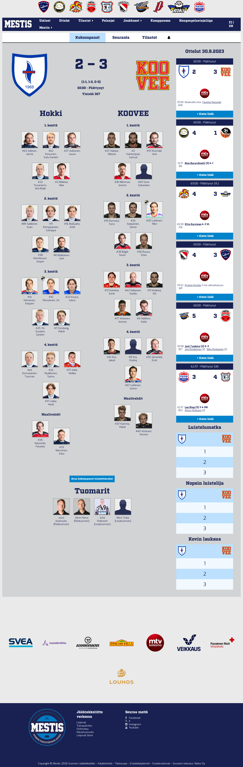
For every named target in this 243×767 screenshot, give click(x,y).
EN (231, 26)
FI (230, 22)
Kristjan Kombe (193, 285)
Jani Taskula (192, 346)
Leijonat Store (85, 735)
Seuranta (120, 37)
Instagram (135, 724)
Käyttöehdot (105, 763)
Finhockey (82, 729)
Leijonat (81, 722)
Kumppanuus (160, 21)
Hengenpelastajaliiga (196, 21)
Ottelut (64, 21)
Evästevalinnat (161, 763)
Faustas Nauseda (211, 102)
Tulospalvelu (84, 725)
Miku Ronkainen (215, 349)
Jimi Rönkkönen (193, 349)
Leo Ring (190, 407)
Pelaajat (108, 21)
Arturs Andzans (193, 410)
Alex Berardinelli (195, 163)
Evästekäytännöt (140, 763)
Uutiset (44, 21)
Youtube (134, 727)
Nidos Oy (200, 763)
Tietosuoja (121, 763)
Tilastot (149, 37)
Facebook (134, 717)
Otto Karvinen (193, 224)
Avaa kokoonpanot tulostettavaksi (92, 479)
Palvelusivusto (85, 732)
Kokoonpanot (87, 37)
